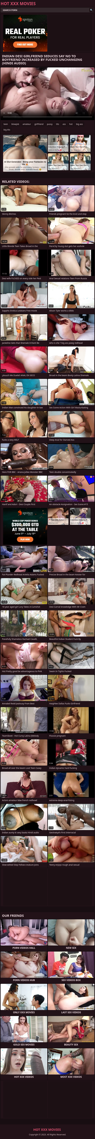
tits (57, 124)
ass (64, 124)
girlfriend (38, 124)
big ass (79, 124)
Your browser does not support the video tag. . (47, 93)
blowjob (15, 124)
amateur (27, 124)
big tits (7, 129)
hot (70, 124)
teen (6, 124)
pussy (50, 124)
